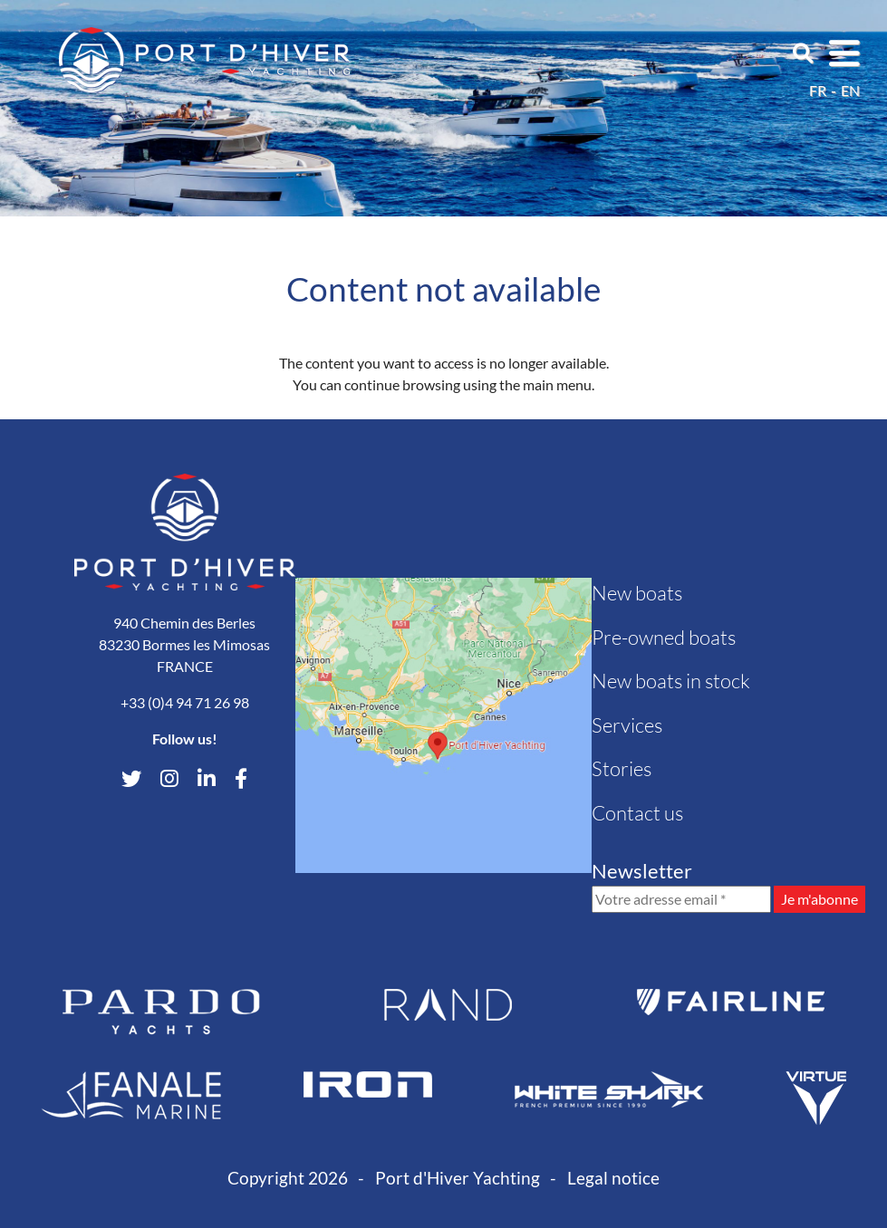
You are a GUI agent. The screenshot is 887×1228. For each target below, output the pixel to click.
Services (627, 725)
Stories (621, 768)
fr (817, 90)
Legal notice (613, 1177)
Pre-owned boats (664, 637)
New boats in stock (671, 680)
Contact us (637, 813)
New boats (637, 592)
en (850, 90)
